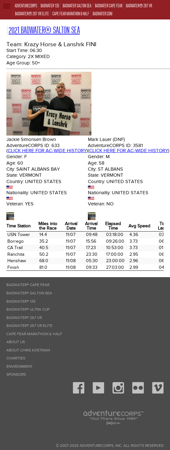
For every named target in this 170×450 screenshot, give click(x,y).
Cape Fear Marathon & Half (34, 334)
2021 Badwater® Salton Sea (44, 30)
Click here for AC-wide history (47, 150)
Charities (15, 358)
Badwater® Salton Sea (29, 293)
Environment (19, 367)
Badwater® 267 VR (24, 318)
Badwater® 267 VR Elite (29, 326)
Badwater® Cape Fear (28, 285)
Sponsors (16, 375)
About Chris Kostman (28, 350)
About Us (15, 342)
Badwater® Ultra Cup (28, 309)
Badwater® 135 (20, 301)
